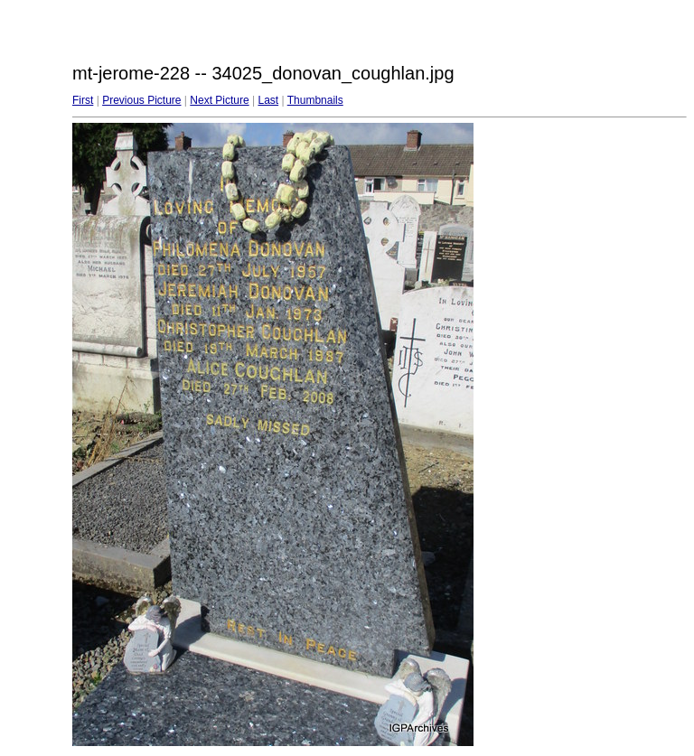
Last (268, 100)
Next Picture (219, 100)
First (82, 100)
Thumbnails (315, 100)
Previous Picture (141, 100)
